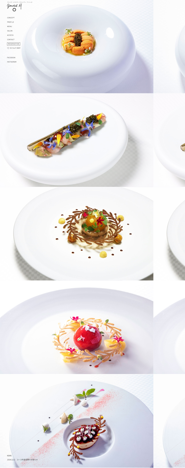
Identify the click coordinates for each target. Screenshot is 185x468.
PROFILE (10, 22)
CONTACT (11, 39)
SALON (10, 31)
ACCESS (10, 35)
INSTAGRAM (12, 62)
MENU (9, 26)
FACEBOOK (11, 58)
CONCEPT (11, 18)
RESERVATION (13, 44)
